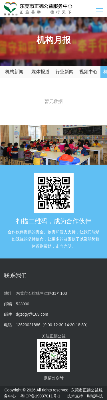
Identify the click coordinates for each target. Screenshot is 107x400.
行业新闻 (64, 71)
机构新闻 (14, 71)
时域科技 (95, 396)
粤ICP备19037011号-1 (40, 396)
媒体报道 (40, 71)
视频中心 (88, 71)
